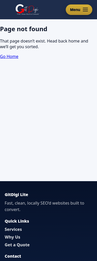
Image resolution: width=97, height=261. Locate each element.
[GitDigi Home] (27, 9)
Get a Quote (17, 245)
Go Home (9, 56)
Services (13, 229)
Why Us (12, 237)
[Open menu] (79, 9)
